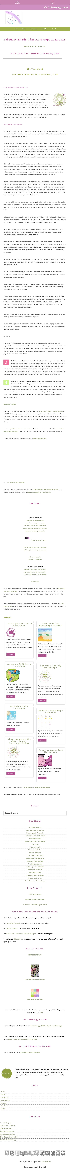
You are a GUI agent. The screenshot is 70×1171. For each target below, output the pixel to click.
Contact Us (4, 1097)
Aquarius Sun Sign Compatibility (35, 569)
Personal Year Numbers (42, 787)
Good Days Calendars (7, 1134)
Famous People (35, 847)
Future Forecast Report (38, 540)
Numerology (35, 581)
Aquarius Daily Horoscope (35, 520)
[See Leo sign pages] (27, 1156)
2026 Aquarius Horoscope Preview (50, 625)
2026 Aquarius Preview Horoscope (35, 547)
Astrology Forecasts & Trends (35, 836)
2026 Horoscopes (35, 894)
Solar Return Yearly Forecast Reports (51, 411)
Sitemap (3, 1103)
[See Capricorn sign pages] (53, 1156)
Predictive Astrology (35, 864)
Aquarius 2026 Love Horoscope (19, 665)
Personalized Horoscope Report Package (20, 934)
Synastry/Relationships (35, 861)
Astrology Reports (35, 827)
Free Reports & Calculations (35, 881)
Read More (11, 654)
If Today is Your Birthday (16, 482)
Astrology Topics (35, 872)
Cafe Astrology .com (13, 17)
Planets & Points (35, 853)
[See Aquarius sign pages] (57, 1156)
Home (3, 1092)
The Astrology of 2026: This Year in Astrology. (46, 1026)
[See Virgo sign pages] (32, 1156)
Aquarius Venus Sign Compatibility (35, 574)
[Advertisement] (35, 460)
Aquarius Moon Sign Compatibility (35, 572)
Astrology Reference (35, 869)
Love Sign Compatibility (35, 855)
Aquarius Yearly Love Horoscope (35, 525)
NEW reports (18, 939)
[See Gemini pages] (17, 1156)
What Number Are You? (35, 999)
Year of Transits (11, 928)
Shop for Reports (6, 1123)
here (41, 1012)
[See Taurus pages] (12, 1156)
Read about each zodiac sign (35, 979)
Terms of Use (5, 1100)
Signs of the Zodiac (35, 850)
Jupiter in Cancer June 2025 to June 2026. (22, 1039)
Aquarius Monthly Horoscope (34, 523)
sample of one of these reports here (19, 429)
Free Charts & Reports (7, 1126)
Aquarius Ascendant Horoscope (51, 751)
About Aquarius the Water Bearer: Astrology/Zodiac (19, 741)
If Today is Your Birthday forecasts (35, 905)
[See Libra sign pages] (37, 1156)
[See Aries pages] (7, 1156)
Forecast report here (39, 438)
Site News (4, 1106)
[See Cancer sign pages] (22, 1156)
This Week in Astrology (8, 1140)
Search (3, 1109)
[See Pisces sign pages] (63, 1156)
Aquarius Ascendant (35, 559)
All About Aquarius (35, 557)
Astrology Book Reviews (35, 875)
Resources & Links (35, 878)
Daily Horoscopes (6, 1128)
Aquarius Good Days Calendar (35, 531)
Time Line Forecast (13, 923)
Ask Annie (35, 844)
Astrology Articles (35, 838)
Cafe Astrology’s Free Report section (39, 492)
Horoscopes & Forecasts (35, 833)
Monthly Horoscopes (7, 1131)
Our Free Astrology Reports (35, 899)
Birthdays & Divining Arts (35, 858)
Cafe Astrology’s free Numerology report (46, 489)
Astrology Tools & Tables (35, 867)
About (3, 1094)
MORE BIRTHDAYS (35, 46)
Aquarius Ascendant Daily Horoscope (35, 528)
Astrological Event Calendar (30, 1052)
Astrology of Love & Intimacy (35, 841)
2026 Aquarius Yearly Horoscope (35, 550)
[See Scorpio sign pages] (42, 1156)
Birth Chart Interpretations (35, 830)
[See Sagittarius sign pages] (47, 1156)
